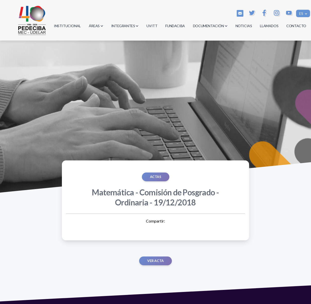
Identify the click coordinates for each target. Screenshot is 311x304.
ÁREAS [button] (96, 26)
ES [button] (301, 13)
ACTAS (155, 177)
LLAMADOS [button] (269, 26)
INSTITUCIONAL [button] (67, 26)
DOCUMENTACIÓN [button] (210, 26)
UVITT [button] (151, 26)
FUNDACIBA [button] (175, 26)
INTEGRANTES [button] (125, 26)
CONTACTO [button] (296, 26)
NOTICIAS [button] (244, 26)
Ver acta (155, 261)
